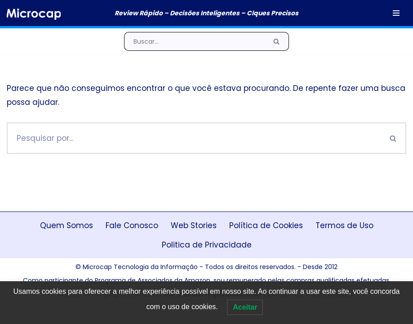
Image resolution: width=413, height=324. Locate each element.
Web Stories (194, 225)
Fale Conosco (132, 225)
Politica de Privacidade (207, 244)
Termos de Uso (344, 225)
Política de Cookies (266, 225)
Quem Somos (66, 225)
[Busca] (194, 41)
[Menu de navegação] (396, 13)
